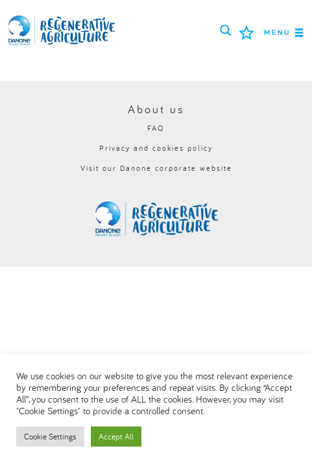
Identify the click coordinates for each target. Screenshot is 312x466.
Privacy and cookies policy (156, 148)
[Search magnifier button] (226, 30)
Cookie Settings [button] (50, 436)
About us (156, 109)
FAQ (156, 128)
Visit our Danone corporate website (156, 168)
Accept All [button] (116, 436)
